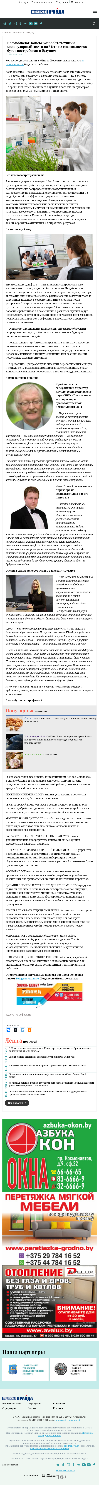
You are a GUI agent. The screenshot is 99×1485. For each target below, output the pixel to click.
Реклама (58, 1408)
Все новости (15, 1103)
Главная (6, 32)
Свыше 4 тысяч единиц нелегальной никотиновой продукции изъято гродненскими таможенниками (48, 1093)
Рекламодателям (42, 1)
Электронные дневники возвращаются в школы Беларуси (41, 1056)
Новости (17, 32)
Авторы (23, 1)
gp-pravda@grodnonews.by (68, 1420)
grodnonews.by (71, 1445)
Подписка (62, 1)
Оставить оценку (65, 1470)
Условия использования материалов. (49, 1448)
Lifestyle (29, 32)
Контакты (77, 1)
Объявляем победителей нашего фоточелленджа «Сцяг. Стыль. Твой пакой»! (47, 1075)
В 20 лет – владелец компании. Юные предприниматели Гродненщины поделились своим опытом (50, 1049)
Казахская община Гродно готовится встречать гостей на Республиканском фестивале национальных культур (51, 1084)
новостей (21, 1041)
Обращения (34, 1403)
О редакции (9, 1408)
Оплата (32, 1408)
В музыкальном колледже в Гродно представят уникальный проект (47, 1065)
